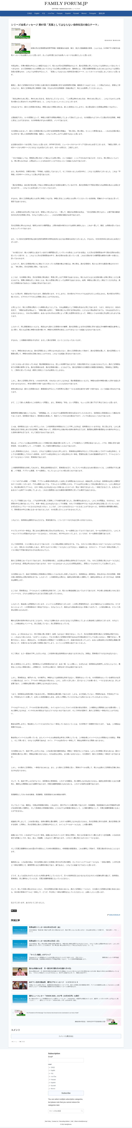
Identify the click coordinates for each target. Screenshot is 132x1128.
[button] (82, 1112)
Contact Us (54, 1122)
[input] (66, 1112)
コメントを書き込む (66, 1037)
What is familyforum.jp (82, 1122)
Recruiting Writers (64, 1122)
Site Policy (46, 1122)
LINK (72, 1122)
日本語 (14, 910)
